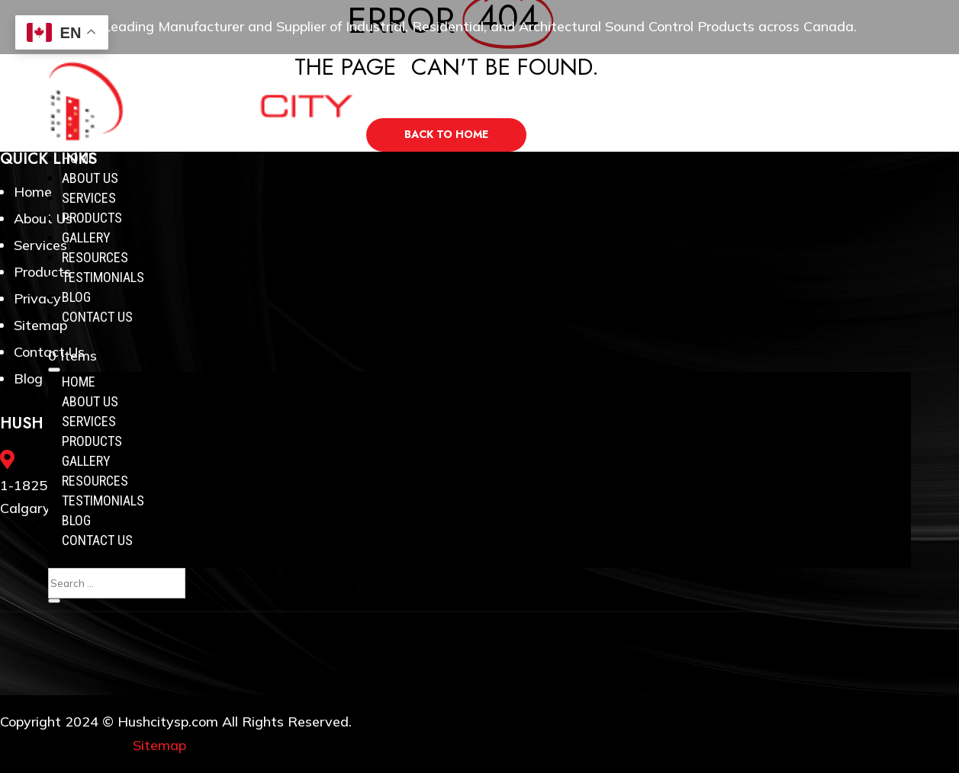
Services (89, 198)
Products (92, 218)
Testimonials (103, 277)
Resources (95, 257)
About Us (90, 178)
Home (78, 158)
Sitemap (159, 745)
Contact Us (97, 317)
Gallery (86, 237)
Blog (76, 297)
